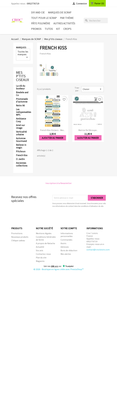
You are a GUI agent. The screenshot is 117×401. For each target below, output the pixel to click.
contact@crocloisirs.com (98, 249)
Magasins (40, 261)
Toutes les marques (23, 54)
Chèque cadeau (18, 240)
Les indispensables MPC (23, 112)
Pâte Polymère (40, 23)
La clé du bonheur (20, 87)
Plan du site (41, 257)
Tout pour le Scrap (44, 18)
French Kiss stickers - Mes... (52, 130)
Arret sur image (20, 126)
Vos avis (39, 250)
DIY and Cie (38, 12)
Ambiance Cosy (21, 120)
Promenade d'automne (22, 100)
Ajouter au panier (52, 137)
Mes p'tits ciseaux (22, 76)
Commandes (66, 239)
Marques (21, 47)
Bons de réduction (69, 250)
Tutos (49, 28)
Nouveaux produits (19, 236)
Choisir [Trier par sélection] (92, 89)
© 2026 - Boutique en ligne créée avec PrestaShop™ (59, 269)
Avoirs (63, 243)
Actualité (40, 246)
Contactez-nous (43, 254)
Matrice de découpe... (88, 130)
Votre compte (69, 228)
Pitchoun (20, 151)
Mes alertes (66, 254)
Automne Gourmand (21, 140)
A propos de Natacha (45, 243)
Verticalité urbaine (21, 133)
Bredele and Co (22, 94)
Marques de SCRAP (59, 12)
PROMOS (36, 28)
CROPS (67, 28)
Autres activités (64, 23)
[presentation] (75, 215)
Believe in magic (21, 146)
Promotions (16, 233)
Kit (58, 28)
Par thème (67, 18)
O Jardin (20, 159)
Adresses (65, 246)
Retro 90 (20, 105)
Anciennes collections (21, 164)
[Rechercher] (96, 20)
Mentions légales (44, 233)
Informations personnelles (67, 235)
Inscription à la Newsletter (58, 183)
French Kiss (21, 155)
